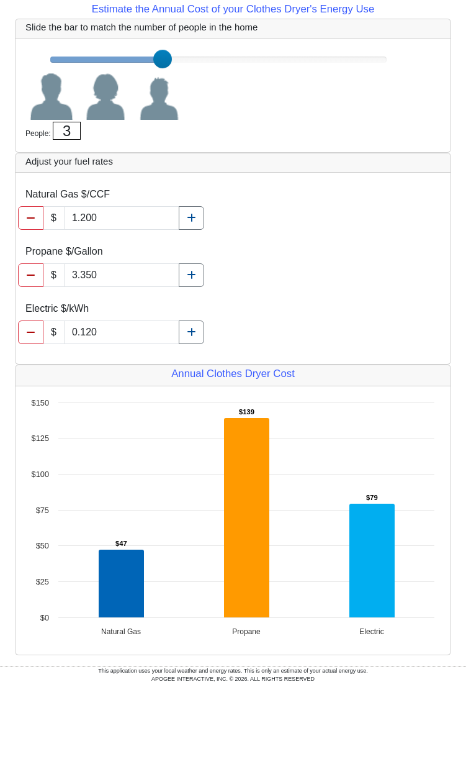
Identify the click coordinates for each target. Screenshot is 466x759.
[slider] (162, 59)
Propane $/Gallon (64, 251)
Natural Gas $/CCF (67, 194)
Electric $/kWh (57, 308)
